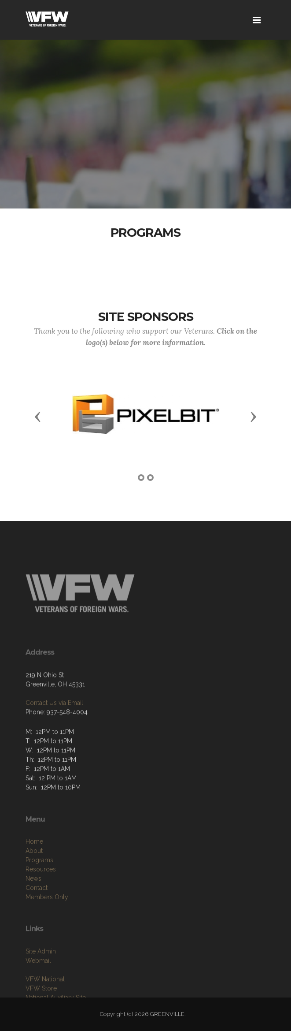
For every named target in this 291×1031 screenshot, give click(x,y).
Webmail (38, 978)
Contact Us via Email (54, 717)
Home (34, 863)
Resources (41, 890)
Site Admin (41, 968)
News (33, 900)
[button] (37, 416)
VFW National (45, 996)
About (34, 872)
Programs (39, 881)
